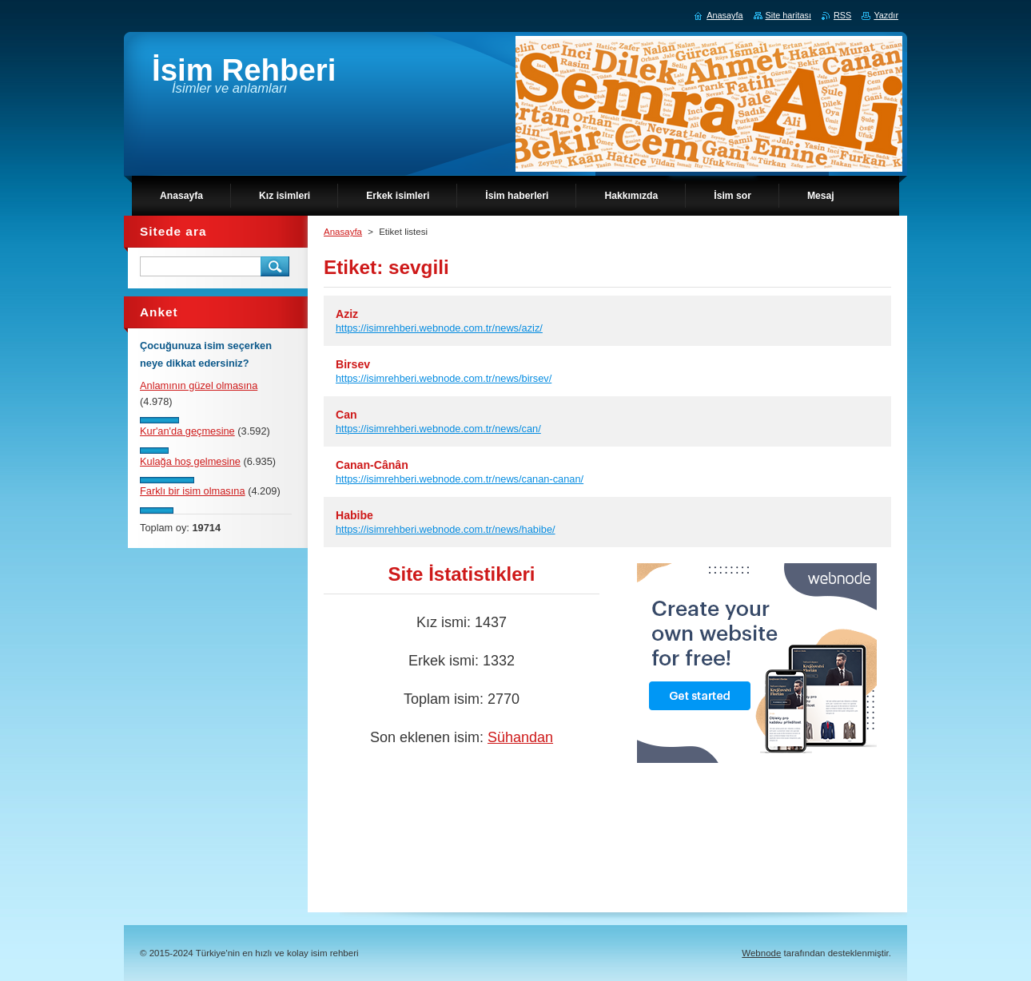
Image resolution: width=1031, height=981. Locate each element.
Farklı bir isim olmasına (192, 491)
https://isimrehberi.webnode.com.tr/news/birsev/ (443, 378)
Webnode (761, 953)
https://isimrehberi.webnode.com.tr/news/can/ (438, 429)
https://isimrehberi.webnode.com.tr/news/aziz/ (439, 328)
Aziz (347, 314)
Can (346, 414)
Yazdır (886, 15)
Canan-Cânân (372, 465)
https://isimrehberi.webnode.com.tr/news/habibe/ (445, 529)
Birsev (353, 364)
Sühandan (520, 737)
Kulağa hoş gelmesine (190, 461)
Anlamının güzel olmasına (198, 385)
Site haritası (788, 15)
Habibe (354, 515)
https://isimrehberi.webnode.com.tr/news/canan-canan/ (459, 479)
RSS (842, 15)
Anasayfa (343, 231)
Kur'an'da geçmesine (187, 431)
